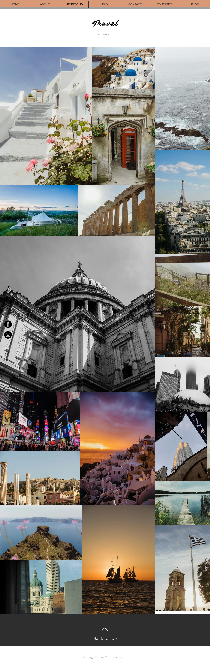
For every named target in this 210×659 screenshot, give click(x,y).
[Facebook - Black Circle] (8, 324)
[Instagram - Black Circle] (8, 335)
